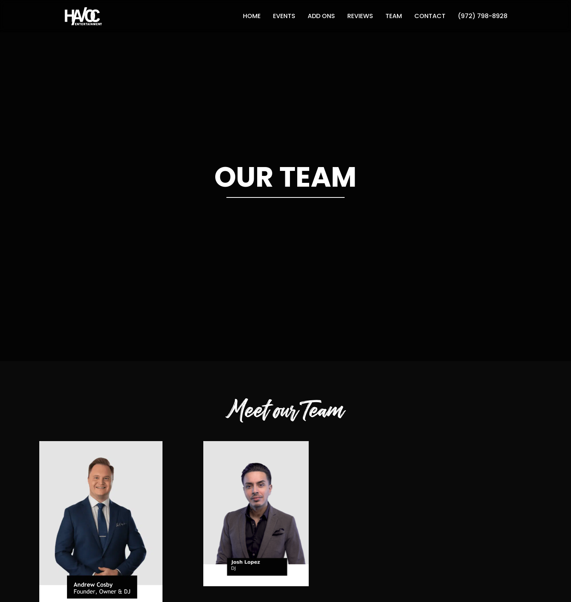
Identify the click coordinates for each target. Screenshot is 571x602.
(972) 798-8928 (482, 16)
